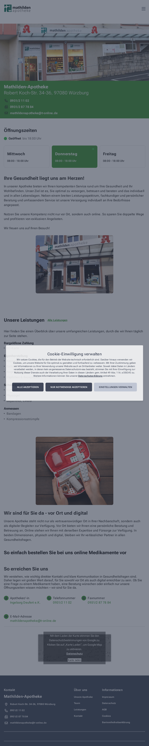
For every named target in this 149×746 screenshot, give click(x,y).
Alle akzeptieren (28, 387)
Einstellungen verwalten (115, 387)
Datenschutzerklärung (90, 376)
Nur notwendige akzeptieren (68, 387)
